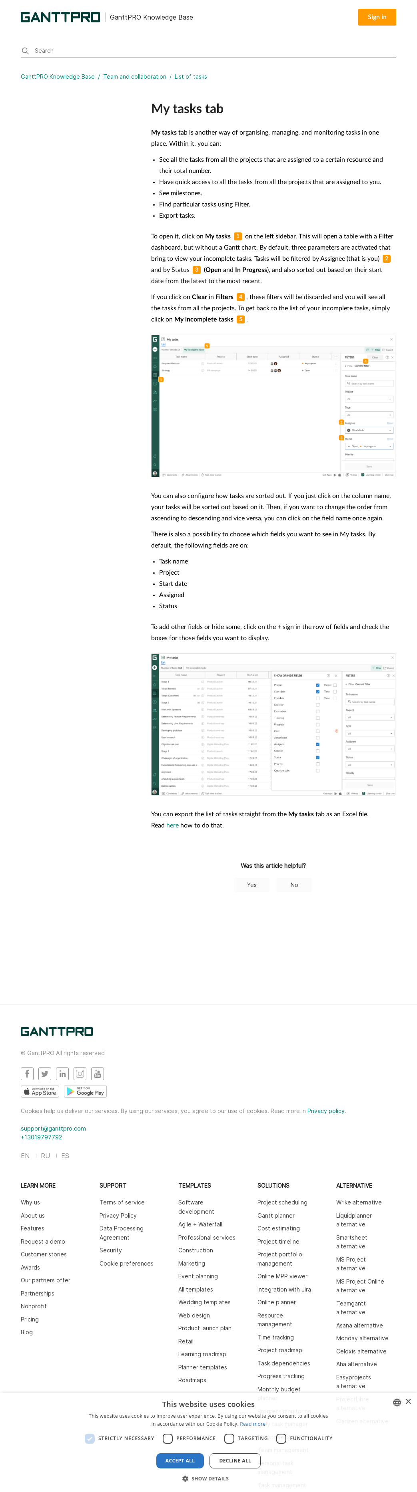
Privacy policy (326, 1110)
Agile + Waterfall (200, 1224)
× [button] (408, 1402)
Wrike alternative (359, 1202)
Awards (30, 1267)
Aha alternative (356, 1364)
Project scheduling (282, 1202)
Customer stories (44, 1254)
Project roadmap (279, 1350)
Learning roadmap (202, 1354)
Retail (186, 1341)
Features (32, 1228)
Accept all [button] (180, 1460)
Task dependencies (283, 1363)
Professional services (206, 1237)
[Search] (208, 52)
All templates (195, 1289)
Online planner (276, 1302)
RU (45, 1156)
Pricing (30, 1319)
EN (25, 1156)
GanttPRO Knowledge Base (58, 76)
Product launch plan (204, 1328)
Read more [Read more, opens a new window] (252, 1424)
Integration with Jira (284, 1289)
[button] (208, 1478)
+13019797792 (41, 1137)
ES (65, 1156)
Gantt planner (276, 1215)
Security (111, 1250)
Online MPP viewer (282, 1276)
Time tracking (275, 1337)
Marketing (191, 1263)
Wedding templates (204, 1302)
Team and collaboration (134, 76)
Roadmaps (192, 1380)
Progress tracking (281, 1376)
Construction (195, 1250)
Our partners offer (45, 1280)
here (172, 825)
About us (33, 1215)
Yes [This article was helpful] (252, 884)
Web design (194, 1315)
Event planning (198, 1276)
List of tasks (191, 76)
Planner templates (202, 1367)
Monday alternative (362, 1338)
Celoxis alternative (361, 1351)
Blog (27, 1332)
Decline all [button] (235, 1460)
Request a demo (43, 1241)
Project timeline (278, 1241)
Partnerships (37, 1293)
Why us (30, 1202)
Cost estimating (278, 1228)
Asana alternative (359, 1325)
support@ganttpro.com (53, 1128)
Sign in (377, 17)
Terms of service (122, 1202)
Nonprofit (34, 1306)
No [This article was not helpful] (294, 884)
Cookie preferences (127, 1263)
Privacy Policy (118, 1215)
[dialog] (208, 1442)
